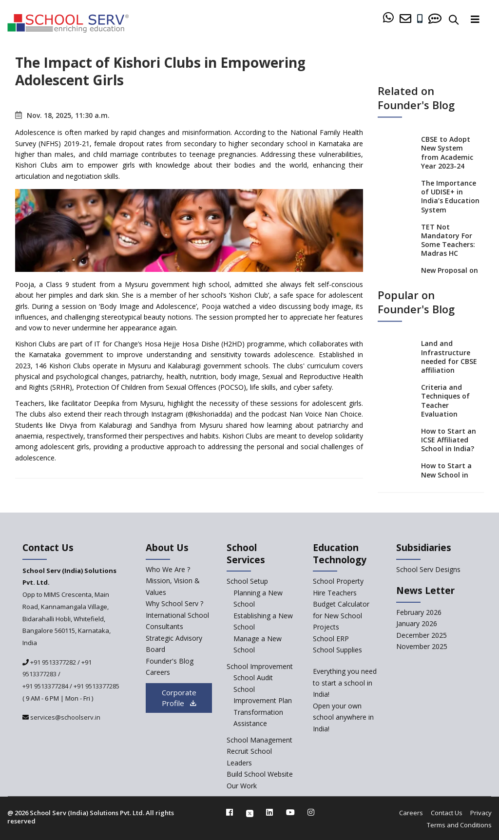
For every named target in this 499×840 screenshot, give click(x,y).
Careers (411, 812)
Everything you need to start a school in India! (345, 683)
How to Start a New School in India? (446, 474)
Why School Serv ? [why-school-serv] (174, 603)
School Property (338, 581)
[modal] (473, 727)
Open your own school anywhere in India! (343, 717)
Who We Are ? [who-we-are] (168, 569)
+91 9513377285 (96, 686)
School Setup (247, 581)
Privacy (481, 812)
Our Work (242, 785)
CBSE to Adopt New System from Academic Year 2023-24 (447, 153)
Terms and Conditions (459, 825)
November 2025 (421, 646)
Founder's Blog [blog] (169, 661)
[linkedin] (269, 812)
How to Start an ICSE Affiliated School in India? (448, 439)
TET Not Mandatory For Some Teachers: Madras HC (448, 240)
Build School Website (260, 774)
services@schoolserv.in (64, 717)
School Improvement (260, 666)
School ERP (331, 638)
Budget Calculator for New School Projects (341, 615)
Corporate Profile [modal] (179, 697)
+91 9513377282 (52, 662)
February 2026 (418, 612)
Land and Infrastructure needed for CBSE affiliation (449, 357)
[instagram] (310, 812)
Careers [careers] (158, 672)
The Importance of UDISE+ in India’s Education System (450, 196)
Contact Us (446, 812)
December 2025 (421, 635)
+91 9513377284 (45, 686)
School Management (259, 740)
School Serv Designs (428, 569)
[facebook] (229, 812)
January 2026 (416, 623)
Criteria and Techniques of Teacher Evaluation (445, 401)
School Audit (253, 677)
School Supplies (337, 649)
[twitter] (249, 812)
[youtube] (290, 812)
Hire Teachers (335, 592)
